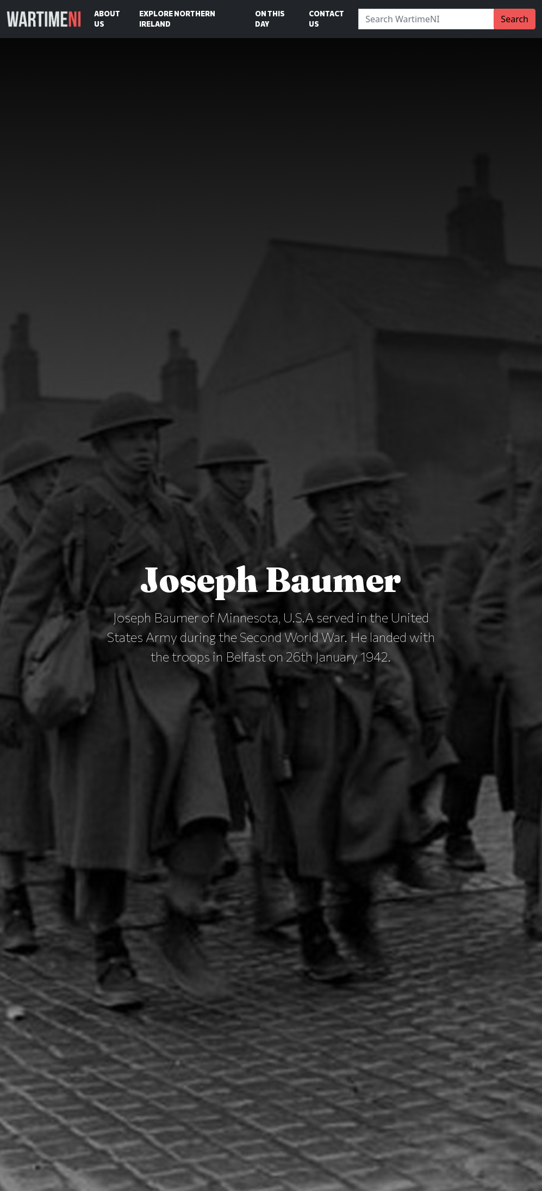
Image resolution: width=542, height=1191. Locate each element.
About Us (107, 18)
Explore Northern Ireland (177, 18)
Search (514, 19)
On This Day (270, 18)
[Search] (426, 19)
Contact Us (326, 18)
